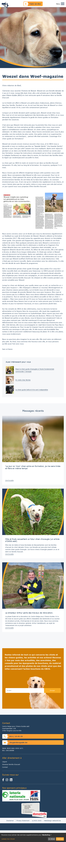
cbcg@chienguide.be (14, 742)
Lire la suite (9, 480)
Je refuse (51, 839)
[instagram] (7, 780)
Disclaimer (10, 820)
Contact (5, 767)
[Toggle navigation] (62, 4)
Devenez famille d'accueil (11, 764)
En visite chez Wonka (22, 380)
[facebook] (4, 780)
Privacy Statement (23, 820)
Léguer (4, 762)
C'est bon (59, 839)
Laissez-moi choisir (8, 839)
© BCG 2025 (36, 820)
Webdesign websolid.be (52, 820)
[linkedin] (11, 780)
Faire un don (32, 4)
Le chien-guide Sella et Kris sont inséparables (31, 390)
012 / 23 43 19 (12, 736)
